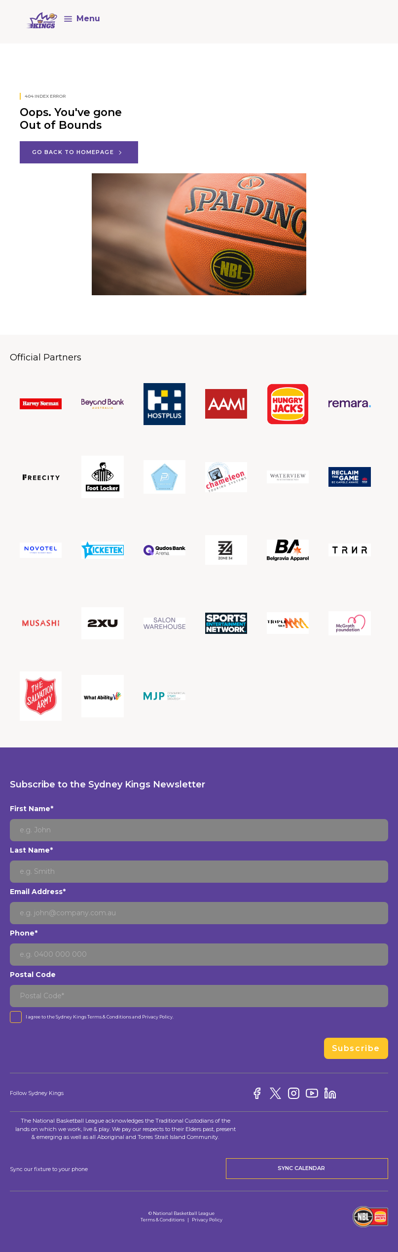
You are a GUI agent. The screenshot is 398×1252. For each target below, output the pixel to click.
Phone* (23, 933)
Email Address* (38, 891)
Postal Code (33, 974)
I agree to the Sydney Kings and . (100, 1016)
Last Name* (31, 850)
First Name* (31, 808)
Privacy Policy (157, 1016)
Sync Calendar (307, 1169)
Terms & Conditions (109, 1016)
